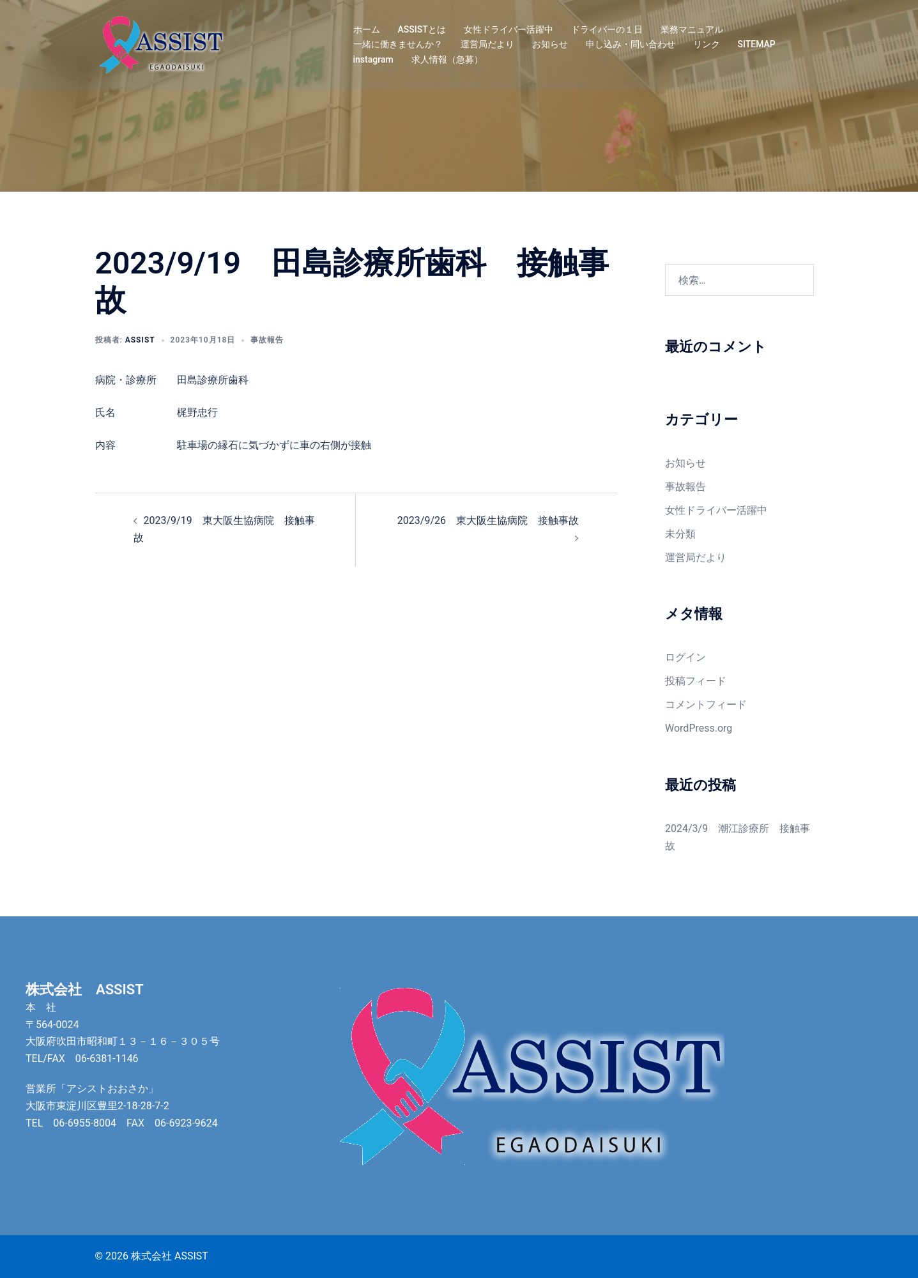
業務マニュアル (692, 29)
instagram (373, 59)
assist (140, 339)
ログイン (685, 657)
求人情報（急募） (447, 59)
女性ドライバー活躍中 (508, 29)
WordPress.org (698, 728)
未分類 (680, 534)
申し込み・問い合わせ (630, 44)
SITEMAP (757, 44)
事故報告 (267, 339)
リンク (706, 44)
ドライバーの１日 (607, 29)
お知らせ (550, 44)
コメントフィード (706, 704)
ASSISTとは (422, 29)
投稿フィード (695, 681)
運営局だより (487, 44)
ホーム (366, 29)
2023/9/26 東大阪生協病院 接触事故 (488, 520)
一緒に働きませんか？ (398, 44)
